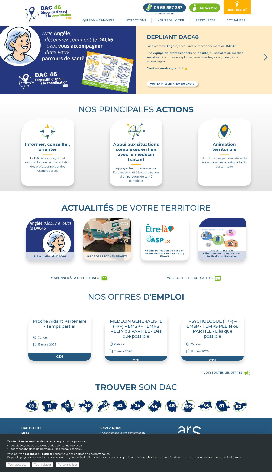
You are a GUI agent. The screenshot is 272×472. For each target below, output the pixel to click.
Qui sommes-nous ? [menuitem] (98, 20)
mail (79, 278)
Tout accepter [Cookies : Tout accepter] (18, 464)
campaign (227, 372)
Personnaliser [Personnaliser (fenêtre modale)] (67, 464)
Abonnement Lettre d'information (123, 432)
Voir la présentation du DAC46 (172, 84)
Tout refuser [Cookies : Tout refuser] (42, 464)
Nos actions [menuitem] (135, 20)
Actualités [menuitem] (236, 20)
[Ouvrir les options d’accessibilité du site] (237, 7)
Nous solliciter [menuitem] (170, 20)
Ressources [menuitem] (205, 20)
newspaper (194, 278)
